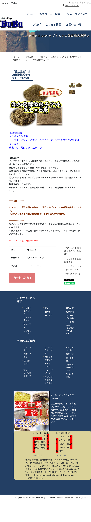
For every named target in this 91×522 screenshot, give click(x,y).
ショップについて (77, 14)
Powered (74, 497)
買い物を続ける (73, 274)
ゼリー (48, 307)
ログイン (75, 2)
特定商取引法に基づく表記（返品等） (72, 250)
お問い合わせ (73, 24)
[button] (7, 35)
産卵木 (48, 311)
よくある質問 (53, 24)
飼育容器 (70, 311)
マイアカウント (72, 5)
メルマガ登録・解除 (48, 350)
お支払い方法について (27, 363)
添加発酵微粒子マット (42, 60)
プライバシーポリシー (70, 367)
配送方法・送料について (27, 373)
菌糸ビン (70, 307)
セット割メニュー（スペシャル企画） (70, 328)
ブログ (37, 24)
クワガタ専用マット (27, 310)
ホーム (30, 14)
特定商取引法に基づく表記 (48, 380)
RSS (68, 374)
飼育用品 (48, 315)
